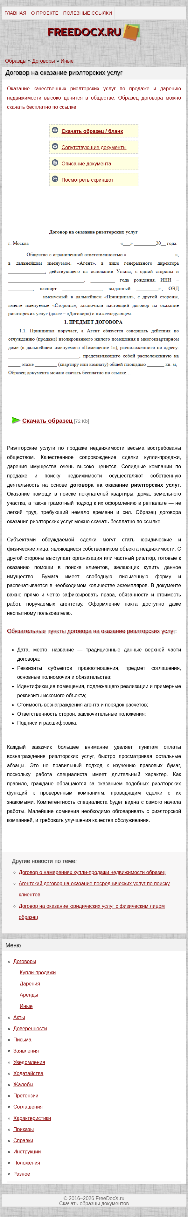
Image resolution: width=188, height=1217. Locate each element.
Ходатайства (28, 1073)
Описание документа (86, 163)
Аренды (29, 995)
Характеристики (32, 1118)
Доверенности (30, 1028)
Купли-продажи (38, 972)
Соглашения (28, 1106)
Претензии (25, 1095)
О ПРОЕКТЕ (45, 13)
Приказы (23, 1129)
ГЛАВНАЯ (15, 13)
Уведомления (29, 1062)
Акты (19, 1017)
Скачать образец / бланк (92, 131)
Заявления (26, 1051)
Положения (26, 1162)
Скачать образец (47, 420)
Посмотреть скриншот (87, 180)
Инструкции (27, 1151)
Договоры (24, 961)
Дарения (30, 983)
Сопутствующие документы (93, 147)
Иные (26, 1006)
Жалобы (23, 1084)
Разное (21, 1174)
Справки (23, 1140)
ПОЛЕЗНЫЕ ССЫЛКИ (87, 13)
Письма (22, 1039)
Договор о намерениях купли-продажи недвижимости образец (92, 872)
